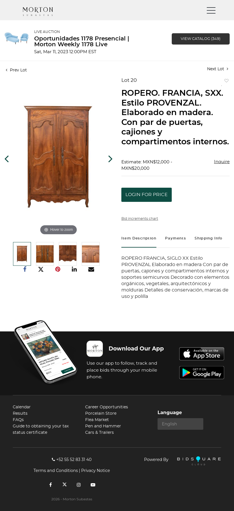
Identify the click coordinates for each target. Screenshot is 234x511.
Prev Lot (16, 70)
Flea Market (97, 420)
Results (20, 414)
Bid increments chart (139, 218)
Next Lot (217, 69)
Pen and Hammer (103, 426)
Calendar (22, 407)
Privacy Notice (95, 470)
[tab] (138, 239)
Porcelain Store (100, 414)
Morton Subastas (43, 11)
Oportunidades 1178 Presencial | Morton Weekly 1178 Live (81, 41)
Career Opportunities (106, 407)
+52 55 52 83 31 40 (72, 459)
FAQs (18, 420)
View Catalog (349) (200, 39)
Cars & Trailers (99, 433)
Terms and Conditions (56, 470)
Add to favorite (225, 82)
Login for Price (146, 194)
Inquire (222, 162)
